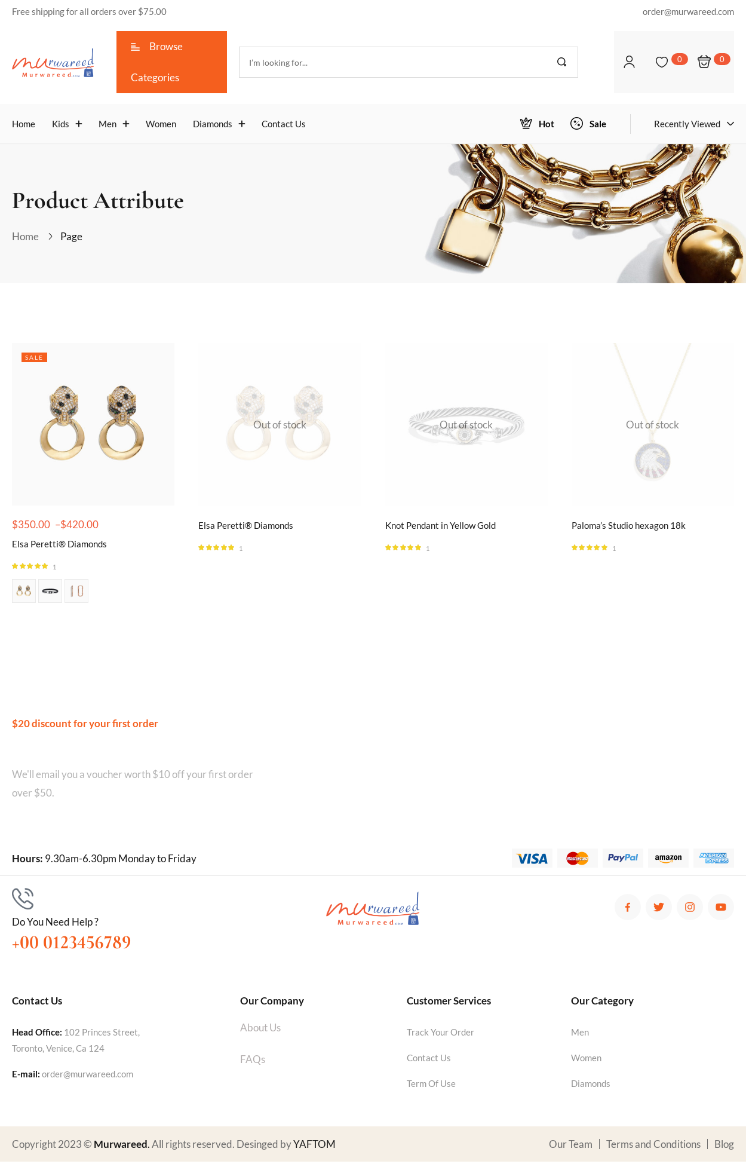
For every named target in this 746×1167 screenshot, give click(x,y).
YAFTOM (314, 1149)
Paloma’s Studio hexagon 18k (635, 529)
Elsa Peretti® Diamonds (64, 547)
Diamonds (590, 1088)
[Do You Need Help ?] (22, 904)
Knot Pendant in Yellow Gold (447, 529)
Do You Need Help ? (55, 927)
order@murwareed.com (87, 1079)
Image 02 (50, 596)
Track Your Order (440, 1037)
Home (25, 236)
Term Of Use (431, 1088)
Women (586, 1063)
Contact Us (429, 1063)
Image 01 (24, 596)
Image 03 (76, 596)
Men (580, 1037)
